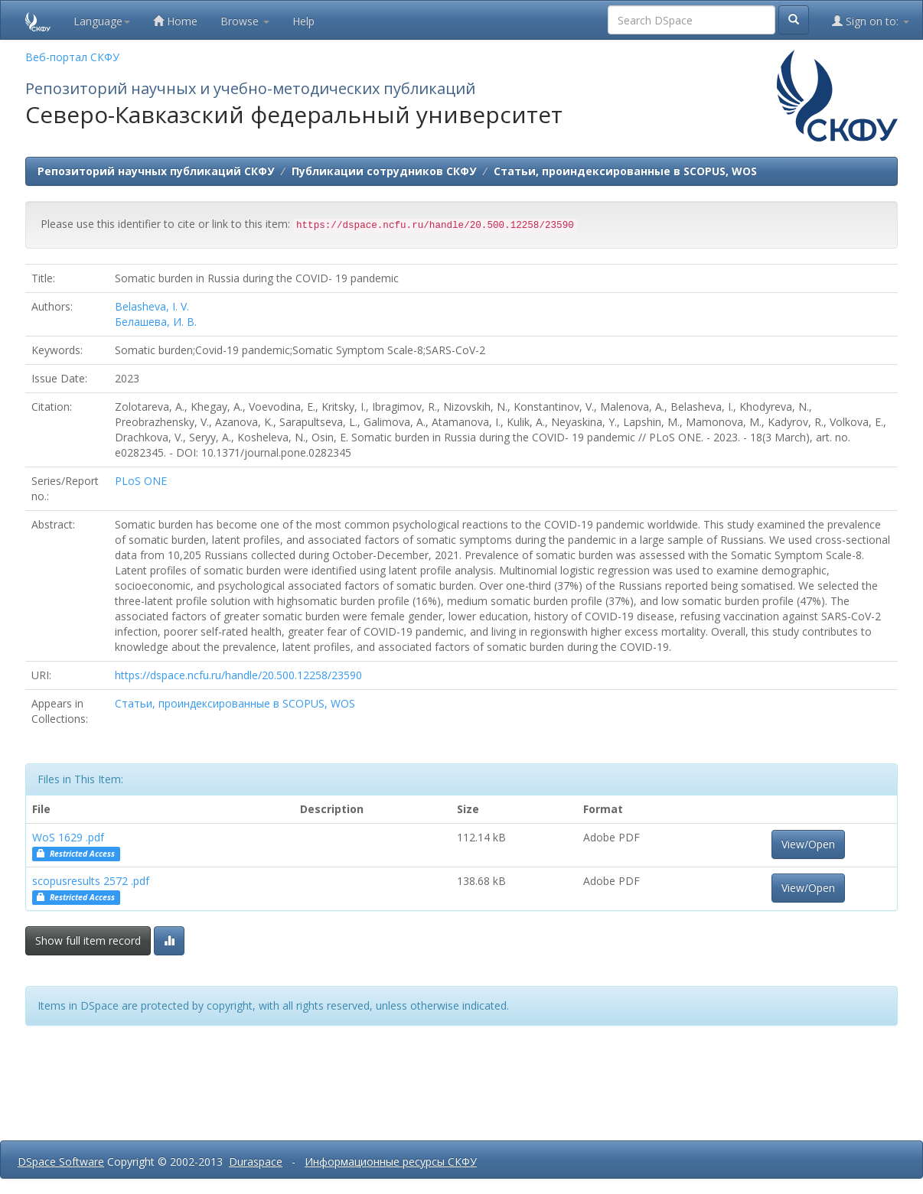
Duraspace (255, 1161)
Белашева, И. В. (156, 321)
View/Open (808, 844)
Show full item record (88, 940)
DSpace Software (61, 1161)
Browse (244, 21)
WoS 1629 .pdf (68, 837)
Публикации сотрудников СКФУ (384, 171)
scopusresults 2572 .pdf (90, 881)
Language (101, 21)
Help (303, 21)
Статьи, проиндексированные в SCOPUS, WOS (625, 171)
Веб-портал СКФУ (72, 57)
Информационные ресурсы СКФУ (391, 1161)
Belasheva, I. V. (152, 306)
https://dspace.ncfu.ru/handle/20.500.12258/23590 (238, 675)
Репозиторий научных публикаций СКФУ (156, 171)
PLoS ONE (141, 480)
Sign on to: (870, 21)
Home (175, 21)
